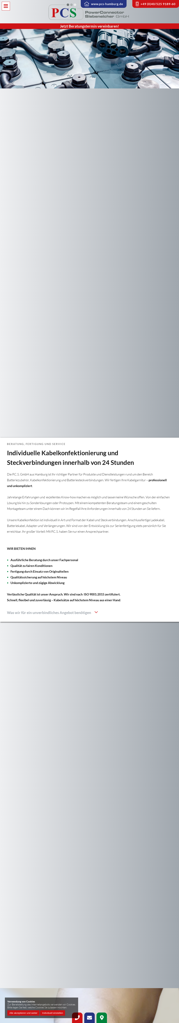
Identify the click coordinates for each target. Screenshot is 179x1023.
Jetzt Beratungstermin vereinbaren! (89, 26)
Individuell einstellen (52, 1013)
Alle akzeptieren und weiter (23, 1013)
